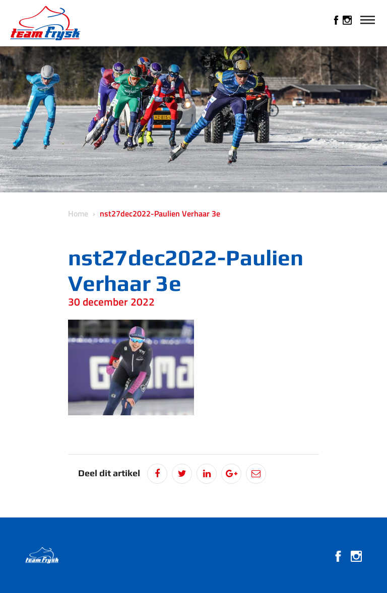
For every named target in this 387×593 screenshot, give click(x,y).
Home (78, 213)
